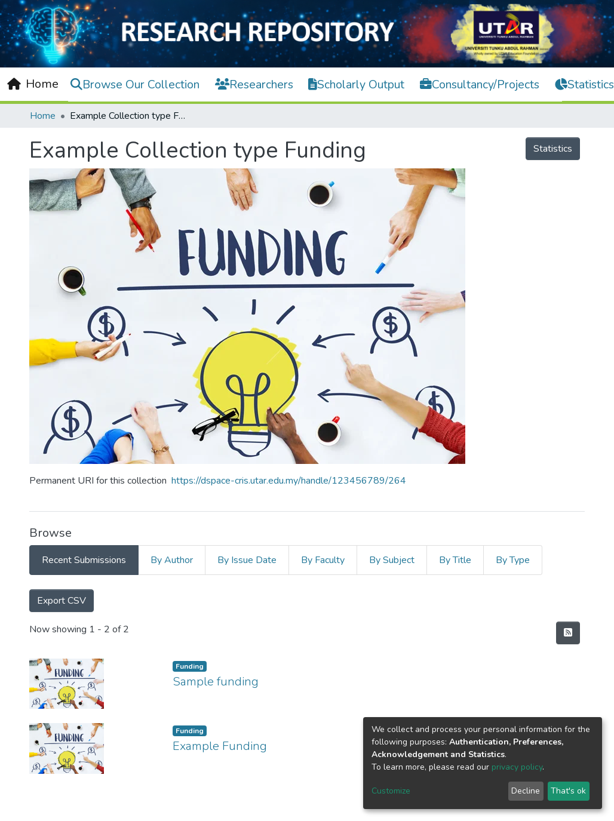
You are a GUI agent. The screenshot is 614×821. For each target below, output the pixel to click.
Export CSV (61, 600)
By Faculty (323, 560)
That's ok (568, 791)
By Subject (392, 560)
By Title (455, 560)
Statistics (552, 148)
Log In (580, 83)
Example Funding (220, 746)
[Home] (33, 84)
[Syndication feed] (568, 633)
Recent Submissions (84, 560)
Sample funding (216, 682)
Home (43, 115)
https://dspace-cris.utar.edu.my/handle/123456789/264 (288, 480)
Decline (525, 791)
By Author (172, 560)
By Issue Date (247, 560)
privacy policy (517, 767)
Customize (391, 791)
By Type (513, 560)
